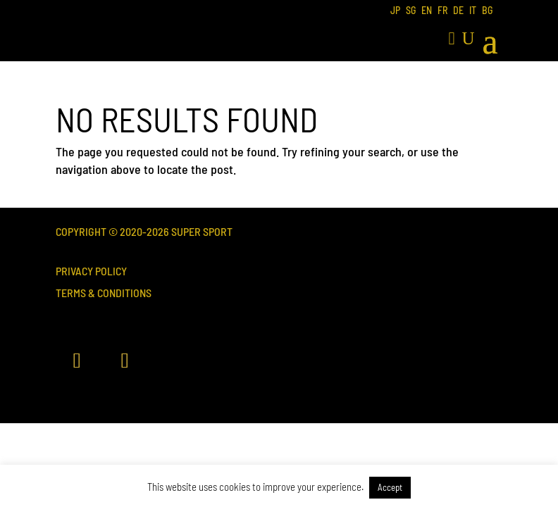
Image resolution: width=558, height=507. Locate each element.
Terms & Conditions (103, 292)
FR (442, 11)
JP (395, 11)
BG (487, 11)
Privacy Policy (91, 270)
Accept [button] (390, 487)
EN (426, 11)
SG (411, 11)
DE (458, 11)
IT (472, 11)
